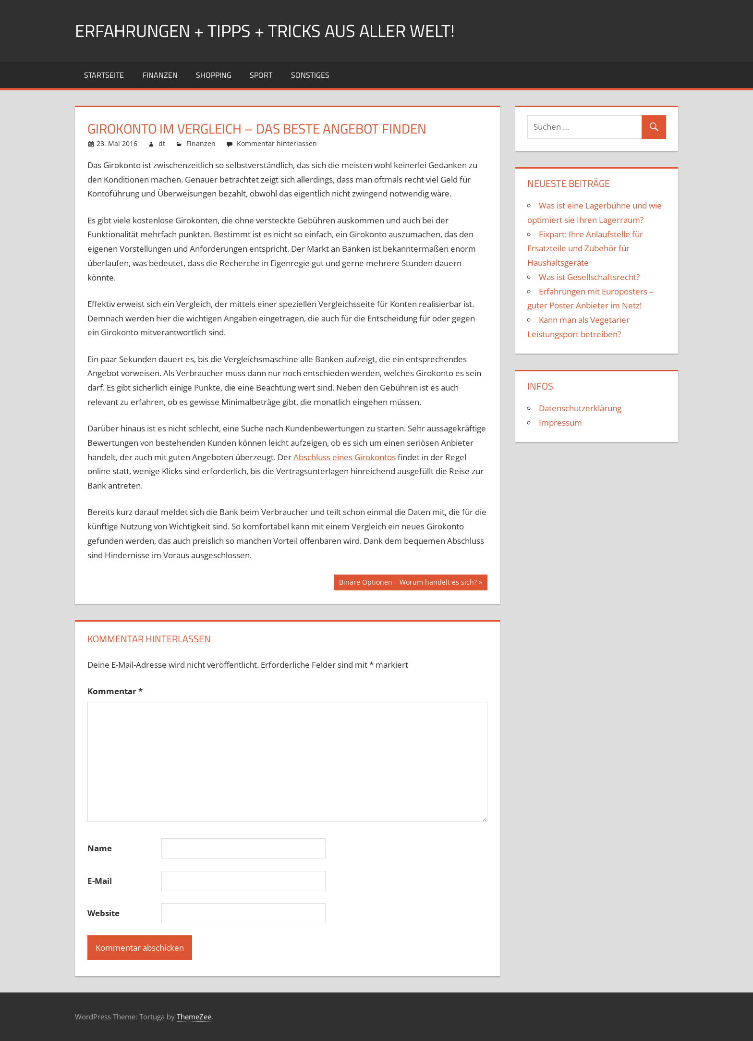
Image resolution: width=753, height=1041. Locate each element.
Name (99, 848)
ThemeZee (194, 1016)
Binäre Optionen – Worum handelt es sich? (408, 583)
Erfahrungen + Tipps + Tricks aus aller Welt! (265, 30)
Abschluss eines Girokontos (344, 457)
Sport (261, 75)
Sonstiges (310, 75)
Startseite (104, 75)
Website (103, 913)
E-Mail (99, 880)
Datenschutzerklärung (580, 408)
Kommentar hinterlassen (277, 143)
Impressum (560, 422)
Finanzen (160, 75)
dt (161, 143)
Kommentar (115, 691)
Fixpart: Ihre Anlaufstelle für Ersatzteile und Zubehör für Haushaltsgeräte (585, 249)
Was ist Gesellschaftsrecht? (589, 276)
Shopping (213, 75)
